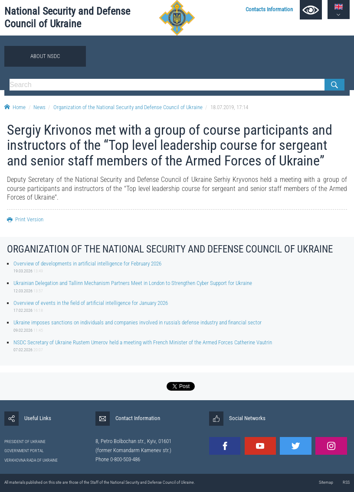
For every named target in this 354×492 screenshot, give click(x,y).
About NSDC (45, 56)
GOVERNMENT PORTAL (24, 450)
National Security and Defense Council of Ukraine (67, 17)
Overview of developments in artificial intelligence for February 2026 (87, 263)
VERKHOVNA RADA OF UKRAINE (31, 460)
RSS (346, 482)
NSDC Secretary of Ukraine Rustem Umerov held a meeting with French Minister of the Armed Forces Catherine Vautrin (142, 342)
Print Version (25, 219)
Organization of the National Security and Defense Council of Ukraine (128, 107)
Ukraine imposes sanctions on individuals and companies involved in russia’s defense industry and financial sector (137, 322)
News (39, 107)
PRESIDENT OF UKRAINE (25, 441)
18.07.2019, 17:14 (229, 107)
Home (15, 107)
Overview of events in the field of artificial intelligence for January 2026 (90, 303)
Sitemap (326, 482)
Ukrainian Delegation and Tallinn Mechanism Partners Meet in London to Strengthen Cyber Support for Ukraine (132, 283)
